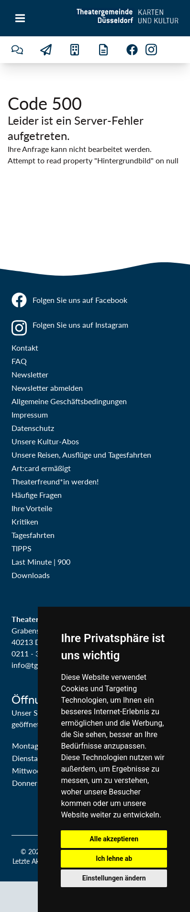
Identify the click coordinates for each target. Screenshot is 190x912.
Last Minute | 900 (40, 561)
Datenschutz (32, 427)
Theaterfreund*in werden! (55, 481)
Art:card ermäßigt (41, 467)
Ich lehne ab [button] (114, 858)
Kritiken (24, 521)
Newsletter (29, 374)
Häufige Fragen (36, 494)
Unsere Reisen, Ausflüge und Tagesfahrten (81, 454)
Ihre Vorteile (31, 508)
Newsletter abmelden (47, 387)
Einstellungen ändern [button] (114, 878)
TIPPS (21, 548)
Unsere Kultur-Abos (45, 441)
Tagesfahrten (33, 534)
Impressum (29, 414)
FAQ (19, 360)
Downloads (30, 574)
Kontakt (24, 347)
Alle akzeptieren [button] (113, 839)
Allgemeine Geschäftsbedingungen (69, 401)
